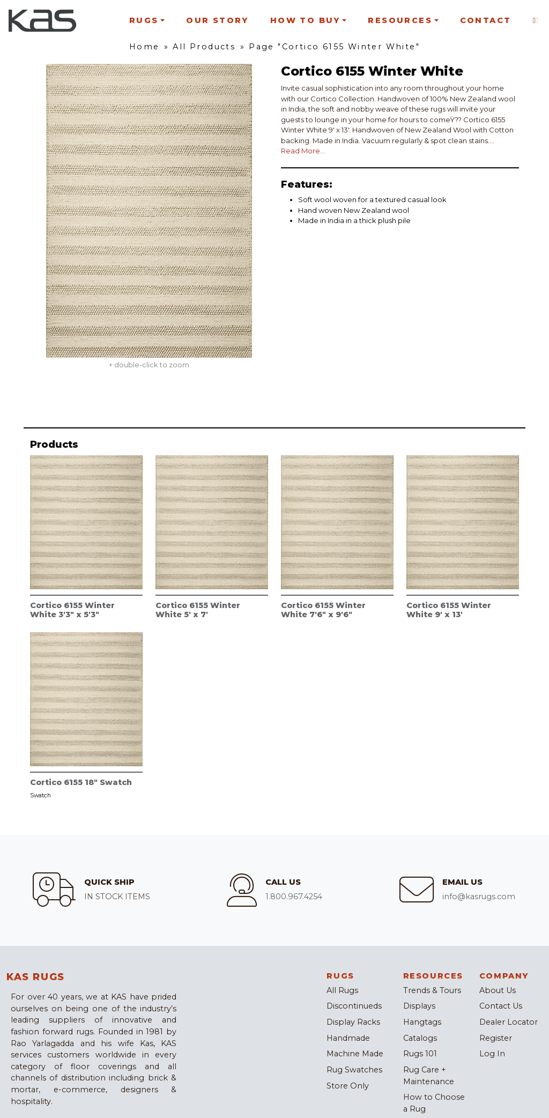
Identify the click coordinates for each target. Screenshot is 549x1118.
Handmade (348, 1038)
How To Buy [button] (305, 20)
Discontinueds (354, 1006)
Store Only (348, 1086)
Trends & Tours (432, 990)
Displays (419, 1006)
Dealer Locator (508, 1022)
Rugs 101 (420, 1053)
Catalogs (420, 1038)
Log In (492, 1053)
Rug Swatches (354, 1070)
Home (144, 46)
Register (495, 1038)
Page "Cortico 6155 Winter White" (334, 46)
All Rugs (342, 990)
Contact (485, 20)
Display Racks (353, 1022)
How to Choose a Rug (434, 1103)
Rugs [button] (144, 20)
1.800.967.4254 (293, 896)
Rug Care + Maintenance (428, 1075)
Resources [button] (400, 20)
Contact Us (500, 1006)
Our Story (217, 20)
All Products (204, 46)
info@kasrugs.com (478, 896)
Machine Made (355, 1053)
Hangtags (422, 1022)
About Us (497, 990)
